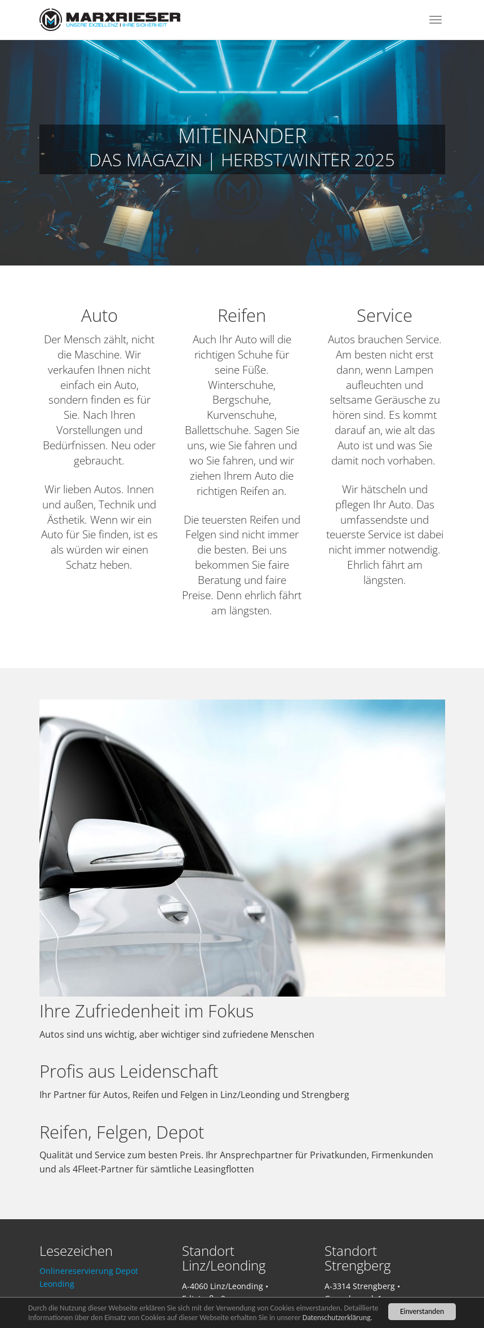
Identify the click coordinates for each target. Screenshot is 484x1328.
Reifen (241, 315)
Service (384, 315)
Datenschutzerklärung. (337, 1317)
